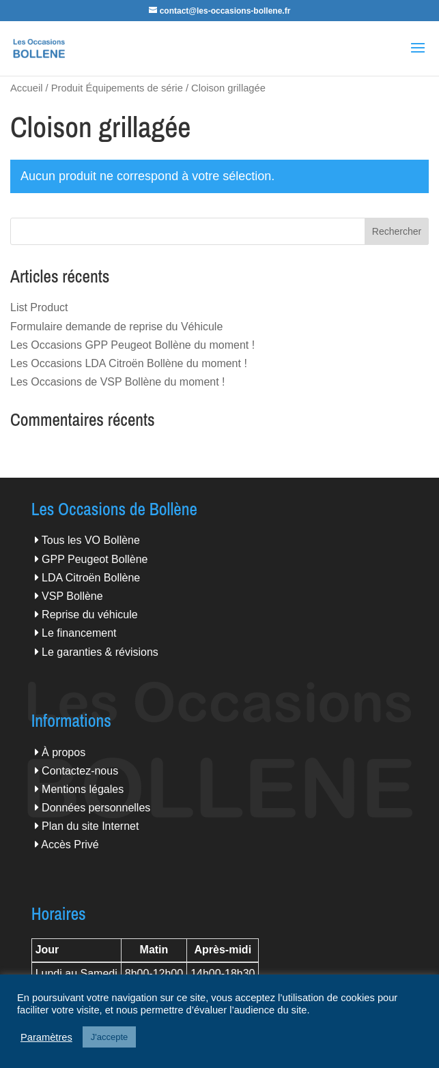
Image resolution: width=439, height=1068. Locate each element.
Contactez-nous (80, 771)
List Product (39, 307)
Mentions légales (83, 789)
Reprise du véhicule (90, 614)
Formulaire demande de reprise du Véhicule (116, 326)
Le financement (79, 633)
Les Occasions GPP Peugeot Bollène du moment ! (132, 345)
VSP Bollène (72, 596)
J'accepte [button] (109, 1037)
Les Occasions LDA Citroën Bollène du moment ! (128, 363)
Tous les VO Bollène (91, 540)
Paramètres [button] (46, 1037)
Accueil (26, 88)
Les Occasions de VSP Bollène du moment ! (117, 382)
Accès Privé (69, 844)
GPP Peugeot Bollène (94, 559)
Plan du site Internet (90, 826)
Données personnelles (96, 807)
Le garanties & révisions (100, 652)
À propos (63, 752)
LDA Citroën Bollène (91, 577)
